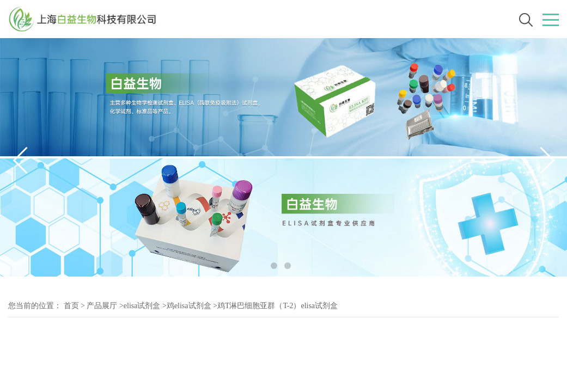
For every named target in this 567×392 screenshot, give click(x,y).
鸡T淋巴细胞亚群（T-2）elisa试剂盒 (277, 306)
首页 (71, 306)
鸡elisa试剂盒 (189, 306)
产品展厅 (102, 306)
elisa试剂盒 (142, 306)
